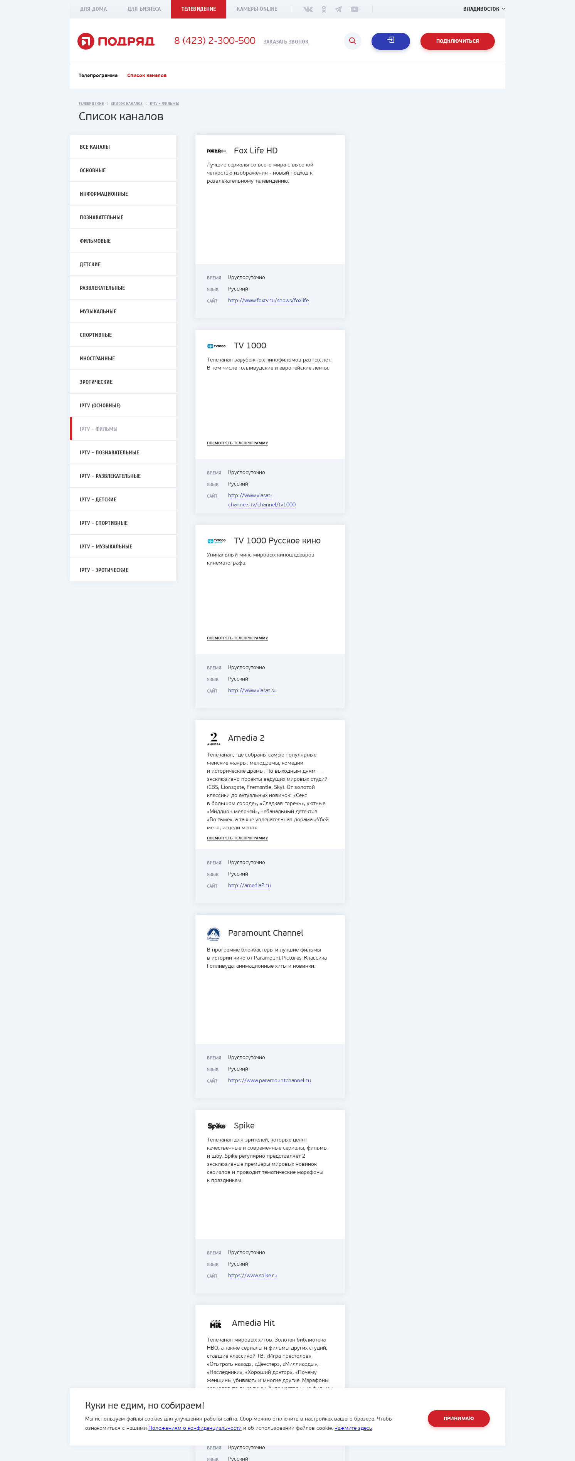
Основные (93, 171)
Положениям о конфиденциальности (195, 1428)
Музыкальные (98, 312)
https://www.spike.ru (413, 691)
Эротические (96, 382)
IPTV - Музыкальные (106, 547)
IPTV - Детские (98, 500)
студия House (469, 1456)
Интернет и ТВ (314, 1364)
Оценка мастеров (426, 1384)
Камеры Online (257, 9)
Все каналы (95, 147)
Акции (303, 1384)
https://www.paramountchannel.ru (269, 691)
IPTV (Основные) (100, 406)
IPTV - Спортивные (104, 523)
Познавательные (101, 218)
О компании (203, 1364)
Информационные (104, 194)
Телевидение (199, 9)
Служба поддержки (429, 1374)
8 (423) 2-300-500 (215, 41)
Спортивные (96, 335)
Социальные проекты (214, 1384)
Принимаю (459, 1418)
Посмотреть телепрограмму (397, 248)
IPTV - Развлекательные (110, 476)
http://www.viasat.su (252, 496)
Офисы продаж (424, 1364)
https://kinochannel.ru (415, 1276)
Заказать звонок (286, 42)
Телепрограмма (98, 75)
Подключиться (457, 41)
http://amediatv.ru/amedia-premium (271, 886)
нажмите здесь (353, 1428)
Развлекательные (102, 288)
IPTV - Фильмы (99, 429)
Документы (202, 1374)
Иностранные (97, 359)
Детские (90, 265)
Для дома (93, 9)
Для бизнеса (144, 9)
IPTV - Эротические (104, 570)
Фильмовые (95, 241)
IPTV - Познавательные (109, 453)
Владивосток (481, 9)
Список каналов (147, 75)
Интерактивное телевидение (331, 1374)
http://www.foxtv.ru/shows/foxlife (268, 301)
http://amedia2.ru (409, 496)
